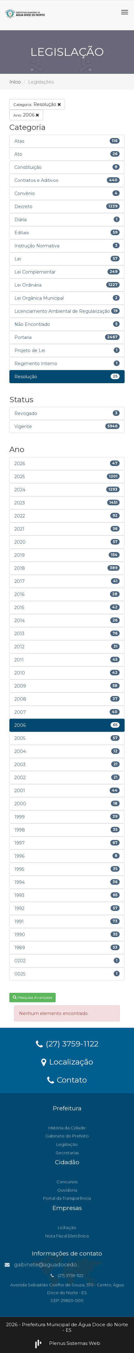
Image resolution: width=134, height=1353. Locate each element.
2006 (26, 115)
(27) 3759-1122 (67, 1043)
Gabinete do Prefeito (67, 1135)
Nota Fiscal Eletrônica (67, 1235)
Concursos (67, 1181)
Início (15, 82)
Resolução (37, 104)
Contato (67, 1079)
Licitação (67, 1227)
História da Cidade (67, 1127)
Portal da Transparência (67, 1198)
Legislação (67, 1144)
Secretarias (67, 1152)
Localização (67, 1061)
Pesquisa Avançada (32, 997)
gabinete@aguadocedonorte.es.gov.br (60, 1265)
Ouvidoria (67, 1190)
